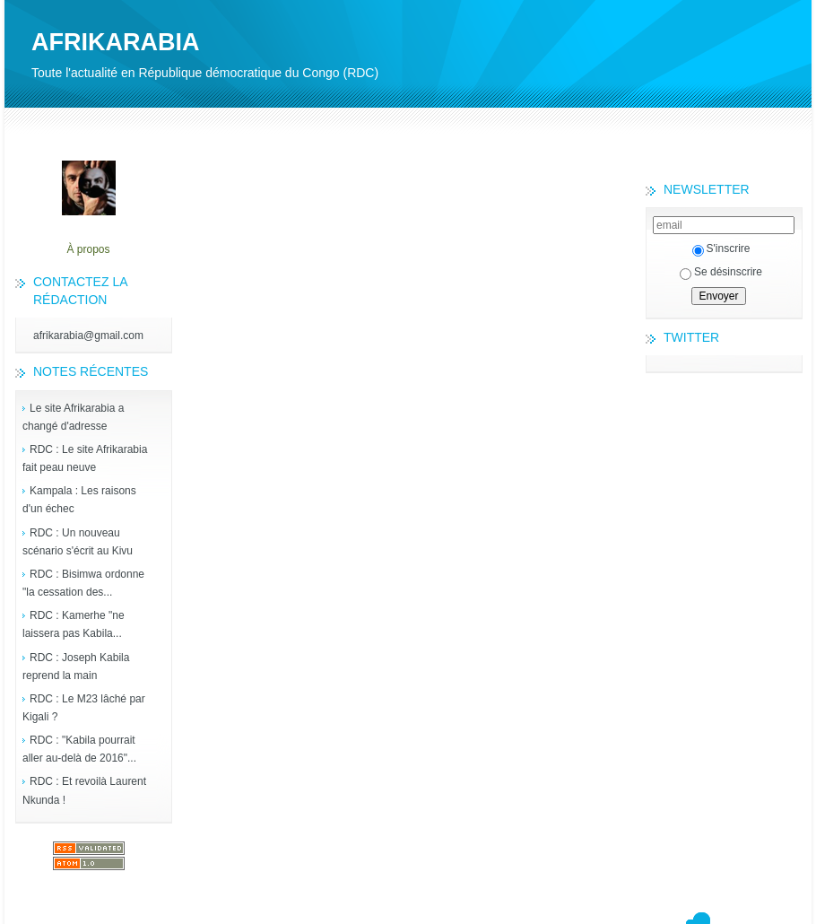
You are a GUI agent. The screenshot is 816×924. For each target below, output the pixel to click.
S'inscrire (721, 248)
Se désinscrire (721, 272)
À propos (87, 249)
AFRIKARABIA (115, 42)
